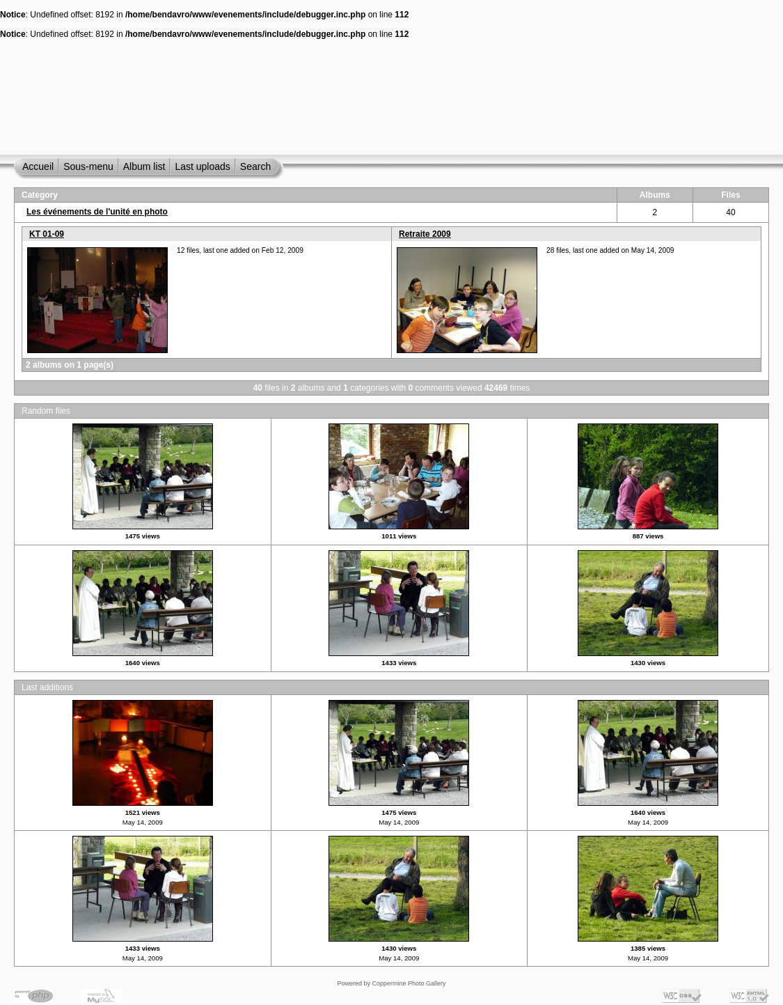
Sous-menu (88, 166)
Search (255, 166)
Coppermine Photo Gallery (408, 983)
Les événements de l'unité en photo (97, 212)
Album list (144, 166)
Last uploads (202, 166)
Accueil (38, 166)
